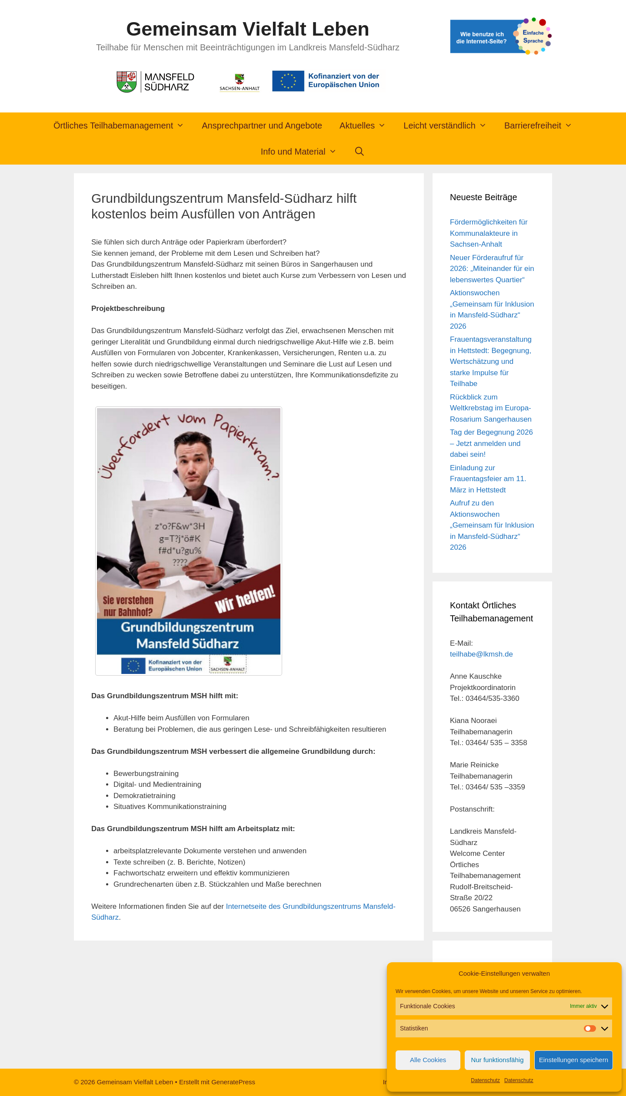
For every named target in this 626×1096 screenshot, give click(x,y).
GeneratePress (233, 1082)
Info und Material (303, 152)
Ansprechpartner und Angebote (262, 125)
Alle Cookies (428, 1059)
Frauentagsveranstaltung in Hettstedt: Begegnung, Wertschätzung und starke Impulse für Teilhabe (491, 361)
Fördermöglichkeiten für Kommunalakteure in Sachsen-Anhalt (489, 233)
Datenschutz (485, 1080)
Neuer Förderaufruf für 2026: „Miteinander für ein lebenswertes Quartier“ (492, 269)
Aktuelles (367, 125)
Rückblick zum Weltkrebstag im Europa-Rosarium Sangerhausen (491, 408)
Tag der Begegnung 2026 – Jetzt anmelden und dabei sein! (491, 443)
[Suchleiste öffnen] (360, 152)
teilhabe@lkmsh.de (481, 654)
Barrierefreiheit (542, 125)
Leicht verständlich (449, 125)
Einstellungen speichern (573, 1059)
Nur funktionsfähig (497, 1059)
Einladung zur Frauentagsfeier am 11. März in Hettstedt (488, 479)
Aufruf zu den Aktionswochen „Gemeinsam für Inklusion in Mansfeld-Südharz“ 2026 (492, 525)
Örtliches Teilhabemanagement (123, 125)
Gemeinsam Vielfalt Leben (247, 29)
